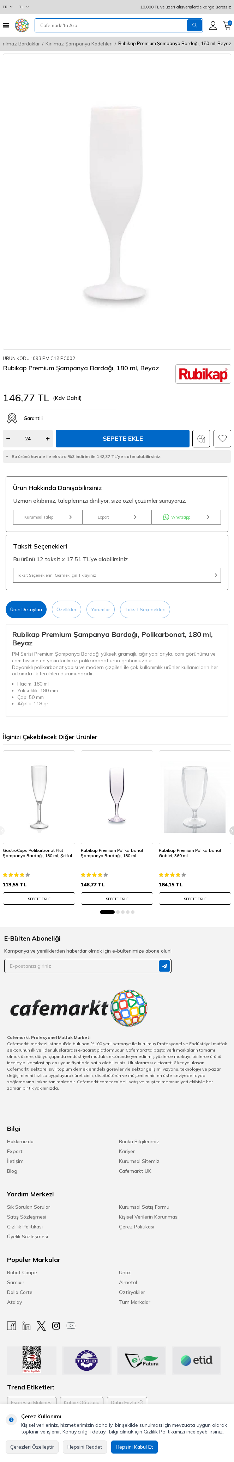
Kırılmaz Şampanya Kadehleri (79, 44)
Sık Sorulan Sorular (28, 1207)
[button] (107, 912)
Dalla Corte (19, 1292)
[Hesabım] (213, 25)
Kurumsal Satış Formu (144, 1207)
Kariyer (127, 1151)
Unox (125, 1272)
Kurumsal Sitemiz (139, 1161)
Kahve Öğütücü (82, 1402)
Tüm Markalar (134, 1302)
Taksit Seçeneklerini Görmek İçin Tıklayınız (117, 575)
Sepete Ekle (123, 438)
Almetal (128, 1282)
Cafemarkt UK (135, 1171)
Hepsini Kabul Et (134, 1447)
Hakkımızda (20, 1141)
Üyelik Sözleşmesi (27, 1236)
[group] (117, 201)
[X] (41, 1326)
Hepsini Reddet (84, 1447)
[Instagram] (56, 1326)
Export (117, 517)
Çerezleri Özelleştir (32, 1447)
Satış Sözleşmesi (26, 1217)
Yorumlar (100, 609)
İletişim (15, 1161)
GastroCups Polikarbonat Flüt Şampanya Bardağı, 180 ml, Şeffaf (37, 853)
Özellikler (66, 609)
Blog (12, 1171)
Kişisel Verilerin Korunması (149, 1217)
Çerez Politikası (136, 1227)
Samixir (15, 1282)
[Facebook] (11, 1326)
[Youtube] (71, 1326)
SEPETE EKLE (39, 899)
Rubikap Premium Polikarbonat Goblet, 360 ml (190, 853)
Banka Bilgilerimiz (139, 1141)
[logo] (22, 25)
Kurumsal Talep (48, 517)
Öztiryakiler (132, 1292)
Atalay (14, 1302)
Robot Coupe (22, 1272)
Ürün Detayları (26, 609)
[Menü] (6, 25)
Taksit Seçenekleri (145, 609)
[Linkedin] (26, 1326)
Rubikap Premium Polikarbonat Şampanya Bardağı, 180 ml (112, 853)
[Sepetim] (227, 25)
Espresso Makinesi (32, 1402)
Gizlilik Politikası (25, 1227)
